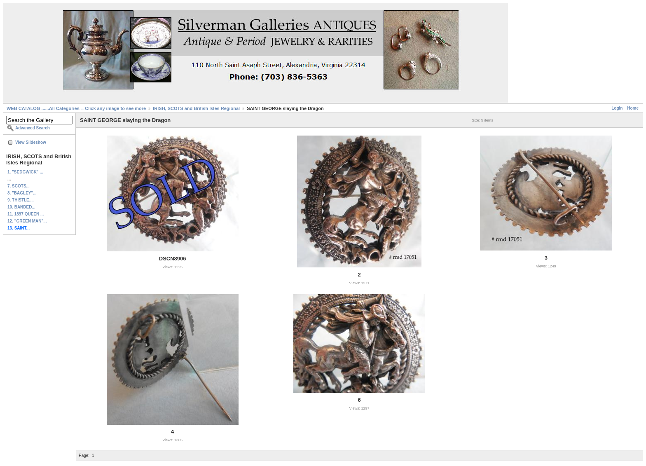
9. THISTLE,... (20, 200)
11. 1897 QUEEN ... (25, 214)
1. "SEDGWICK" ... (25, 172)
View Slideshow (30, 142)
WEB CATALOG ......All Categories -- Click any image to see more (76, 108)
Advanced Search (32, 128)
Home (633, 108)
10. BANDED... (21, 207)
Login (617, 108)
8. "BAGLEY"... (22, 193)
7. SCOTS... (18, 186)
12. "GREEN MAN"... (27, 221)
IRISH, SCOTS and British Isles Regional (196, 108)
